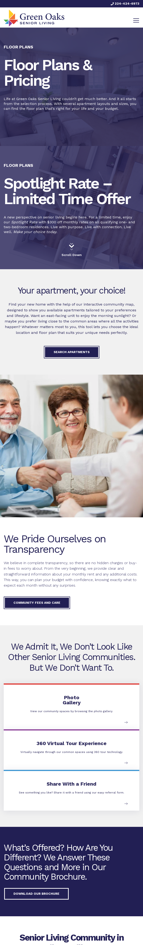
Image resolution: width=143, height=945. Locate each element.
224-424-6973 (125, 3)
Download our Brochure (36, 893)
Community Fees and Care (36, 602)
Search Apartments (72, 352)
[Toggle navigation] (136, 20)
